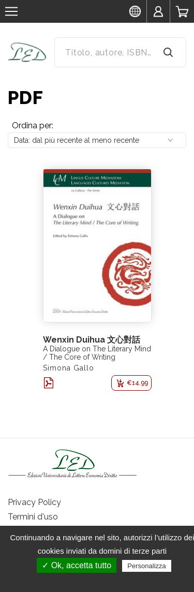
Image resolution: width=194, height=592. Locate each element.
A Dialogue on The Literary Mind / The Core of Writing (97, 353)
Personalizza (146, 566)
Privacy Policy (34, 502)
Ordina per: (32, 125)
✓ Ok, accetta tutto (76, 565)
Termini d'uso (33, 517)
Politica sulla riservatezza (102, 580)
